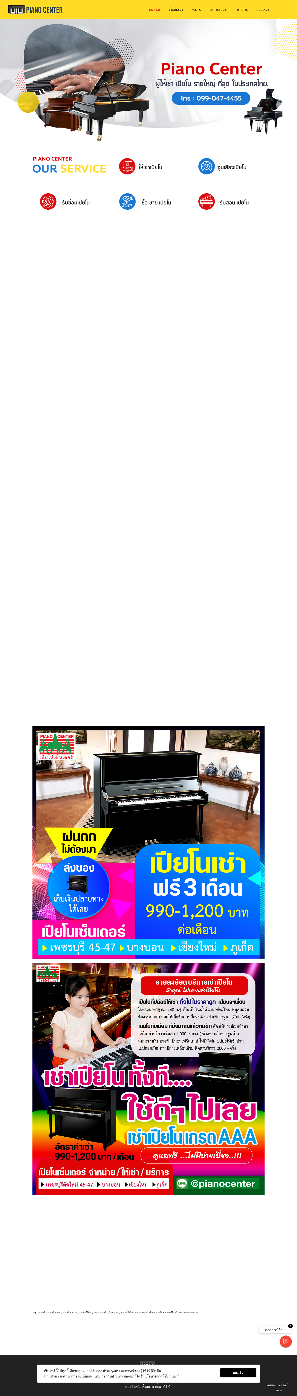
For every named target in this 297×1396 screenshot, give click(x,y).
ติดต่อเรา (262, 9)
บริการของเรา (219, 9)
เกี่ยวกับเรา (175, 9)
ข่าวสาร (242, 9)
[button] (22, 81)
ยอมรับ (238, 1372)
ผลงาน (196, 9)
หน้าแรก (154, 9)
